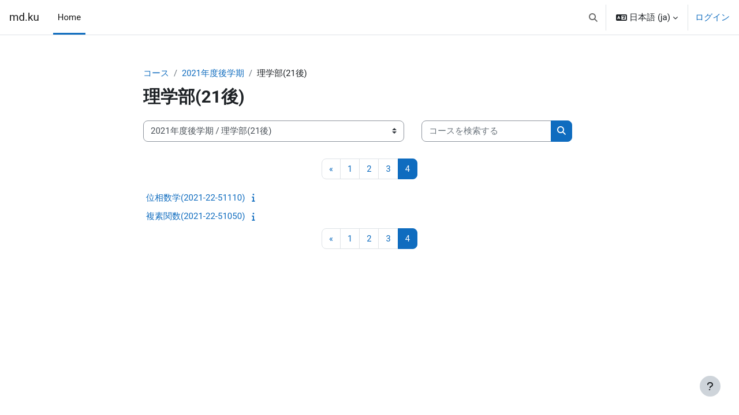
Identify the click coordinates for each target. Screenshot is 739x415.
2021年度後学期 (213, 73)
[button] (593, 17)
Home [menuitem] (69, 17)
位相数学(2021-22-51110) (195, 198)
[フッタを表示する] (710, 386)
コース (156, 73)
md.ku (24, 17)
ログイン (712, 17)
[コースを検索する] (486, 131)
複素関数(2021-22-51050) (195, 217)
